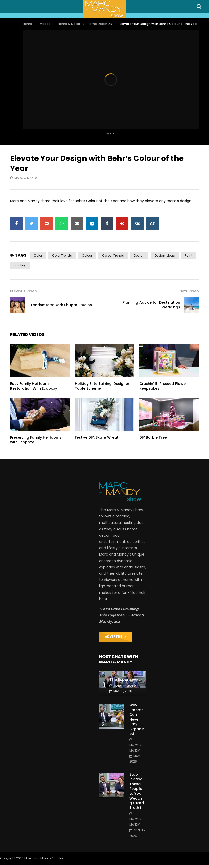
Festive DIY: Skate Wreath (98, 437)
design (139, 255)
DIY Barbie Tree (153, 437)
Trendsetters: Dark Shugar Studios (60, 304)
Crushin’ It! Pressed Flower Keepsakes (163, 386)
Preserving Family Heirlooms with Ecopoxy (35, 440)
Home (27, 24)
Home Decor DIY (100, 24)
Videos (45, 24)
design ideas (165, 255)
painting (20, 265)
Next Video (189, 291)
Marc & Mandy (26, 178)
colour (87, 255)
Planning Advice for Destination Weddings (151, 305)
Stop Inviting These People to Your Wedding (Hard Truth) (136, 791)
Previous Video (23, 291)
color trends (62, 255)
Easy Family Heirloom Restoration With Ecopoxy (33, 386)
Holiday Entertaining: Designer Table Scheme (102, 386)
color (38, 255)
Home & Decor (69, 24)
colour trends (113, 255)
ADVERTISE (116, 636)
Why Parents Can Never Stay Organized (136, 719)
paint (188, 255)
